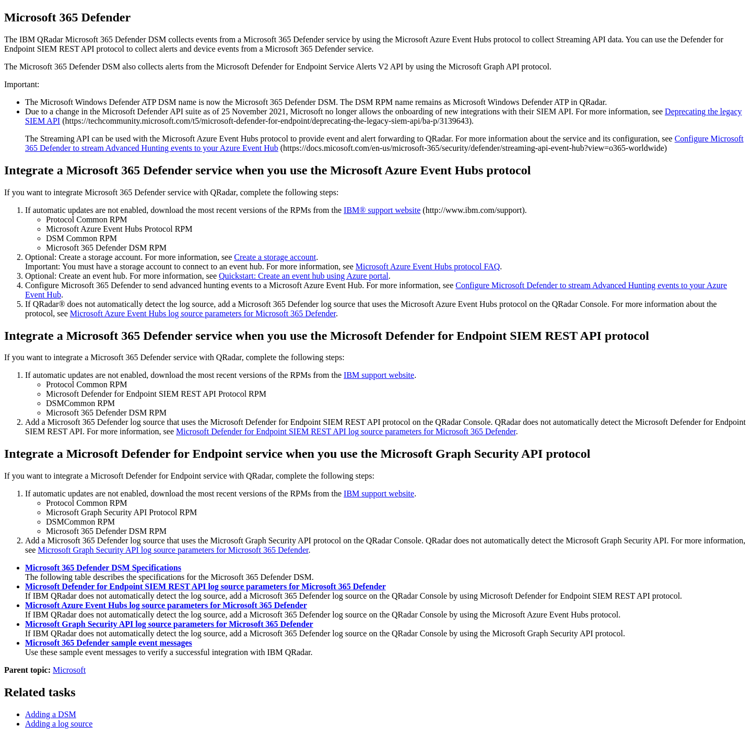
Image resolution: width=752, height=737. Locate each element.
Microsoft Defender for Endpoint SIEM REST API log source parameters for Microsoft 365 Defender (346, 431)
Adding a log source (58, 723)
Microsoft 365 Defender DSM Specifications (103, 567)
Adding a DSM (50, 714)
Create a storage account (275, 257)
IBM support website (379, 375)
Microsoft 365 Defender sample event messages (108, 642)
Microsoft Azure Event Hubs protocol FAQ (428, 266)
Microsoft (69, 669)
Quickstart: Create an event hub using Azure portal (304, 275)
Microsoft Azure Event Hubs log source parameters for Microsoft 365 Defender (203, 313)
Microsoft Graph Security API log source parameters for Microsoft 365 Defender (173, 549)
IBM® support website (382, 210)
